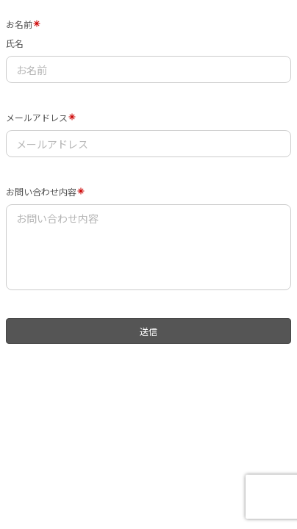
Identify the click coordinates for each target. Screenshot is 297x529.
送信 (148, 331)
